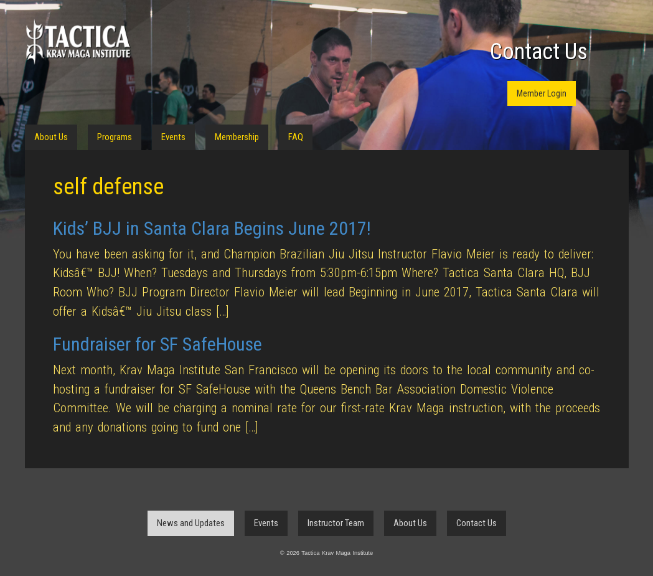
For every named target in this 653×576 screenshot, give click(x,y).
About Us (51, 137)
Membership (237, 137)
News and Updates (191, 523)
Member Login (541, 93)
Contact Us (539, 52)
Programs (114, 137)
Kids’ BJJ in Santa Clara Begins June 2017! (212, 228)
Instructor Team (336, 523)
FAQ (295, 137)
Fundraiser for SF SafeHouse (157, 344)
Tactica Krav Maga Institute (78, 42)
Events (173, 137)
